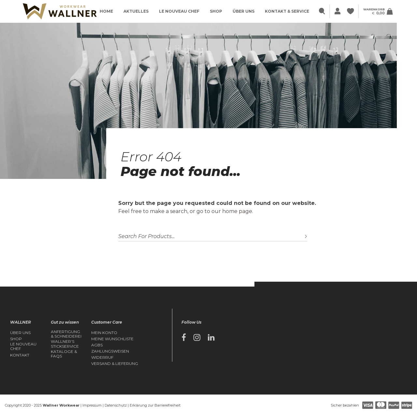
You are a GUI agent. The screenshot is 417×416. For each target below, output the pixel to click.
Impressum (92, 405)
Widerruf (102, 357)
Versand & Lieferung (114, 363)
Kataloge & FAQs (64, 353)
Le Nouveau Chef (179, 11)
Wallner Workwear (61, 405)
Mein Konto (104, 332)
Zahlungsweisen (110, 351)
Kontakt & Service (287, 11)
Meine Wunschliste (112, 339)
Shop (216, 11)
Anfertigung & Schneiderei (66, 334)
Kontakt (19, 355)
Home (106, 11)
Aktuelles (136, 11)
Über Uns (243, 11)
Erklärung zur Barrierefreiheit (155, 405)
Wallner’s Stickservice (65, 343)
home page (237, 211)
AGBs (97, 345)
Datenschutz (116, 405)
